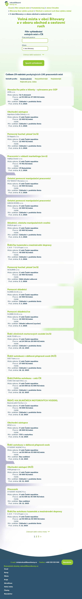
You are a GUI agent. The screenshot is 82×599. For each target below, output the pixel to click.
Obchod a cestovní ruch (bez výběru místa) (53, 11)
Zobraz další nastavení (32, 55)
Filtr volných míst (22, 8)
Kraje (6, 580)
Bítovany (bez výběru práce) (21, 11)
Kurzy (6, 572)
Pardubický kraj (37, 8)
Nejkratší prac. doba (28, 82)
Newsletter (8, 594)
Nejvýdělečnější (41, 79)
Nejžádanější (56, 79)
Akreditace (8, 583)
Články (6, 590)
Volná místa (8, 587)
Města (6, 576)
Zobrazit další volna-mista (36, 532)
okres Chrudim (53, 8)
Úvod (10, 8)
